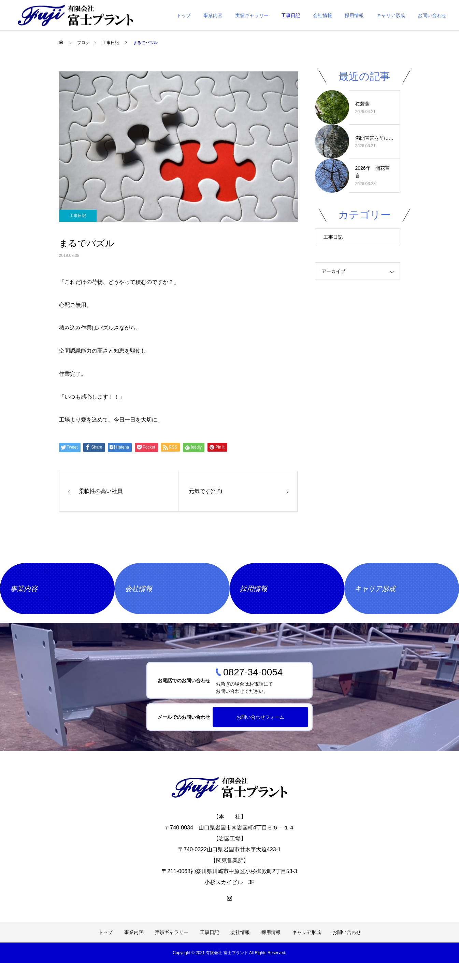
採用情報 (354, 15)
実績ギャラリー (252, 15)
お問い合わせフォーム (260, 717)
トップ (183, 15)
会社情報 (322, 15)
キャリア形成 (390, 15)
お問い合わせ (432, 15)
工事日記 (290, 15)
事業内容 (213, 15)
